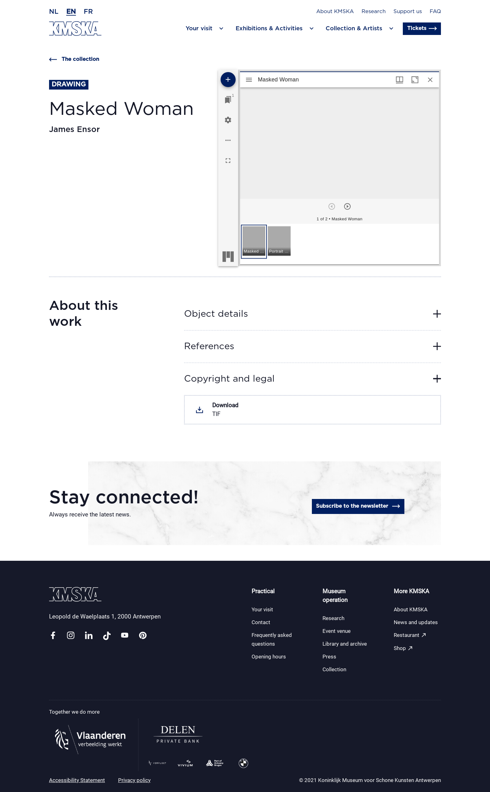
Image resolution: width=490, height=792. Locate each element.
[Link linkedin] (88, 636)
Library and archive (344, 644)
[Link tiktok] (107, 636)
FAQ (435, 11)
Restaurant (410, 635)
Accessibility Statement (77, 780)
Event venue (336, 631)
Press (329, 656)
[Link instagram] (70, 636)
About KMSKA (335, 11)
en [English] (71, 11)
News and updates (416, 622)
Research (374, 11)
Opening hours (269, 656)
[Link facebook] (53, 636)
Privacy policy (134, 780)
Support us (407, 11)
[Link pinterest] (143, 636)
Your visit (262, 609)
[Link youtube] (124, 636)
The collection (74, 59)
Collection (334, 669)
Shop (403, 648)
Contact (261, 622)
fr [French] (88, 11)
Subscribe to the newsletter (358, 506)
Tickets (422, 28)
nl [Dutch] (53, 11)
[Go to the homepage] (75, 28)
